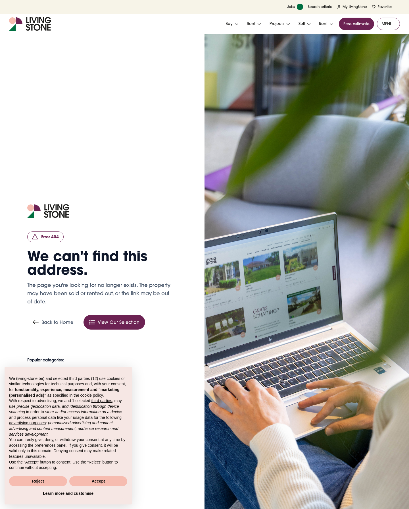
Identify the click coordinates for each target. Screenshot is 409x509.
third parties (101, 400)
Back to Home (53, 322)
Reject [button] (38, 481)
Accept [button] (98, 481)
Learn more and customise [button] (68, 493)
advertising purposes (27, 423)
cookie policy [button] (91, 395)
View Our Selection (114, 322)
